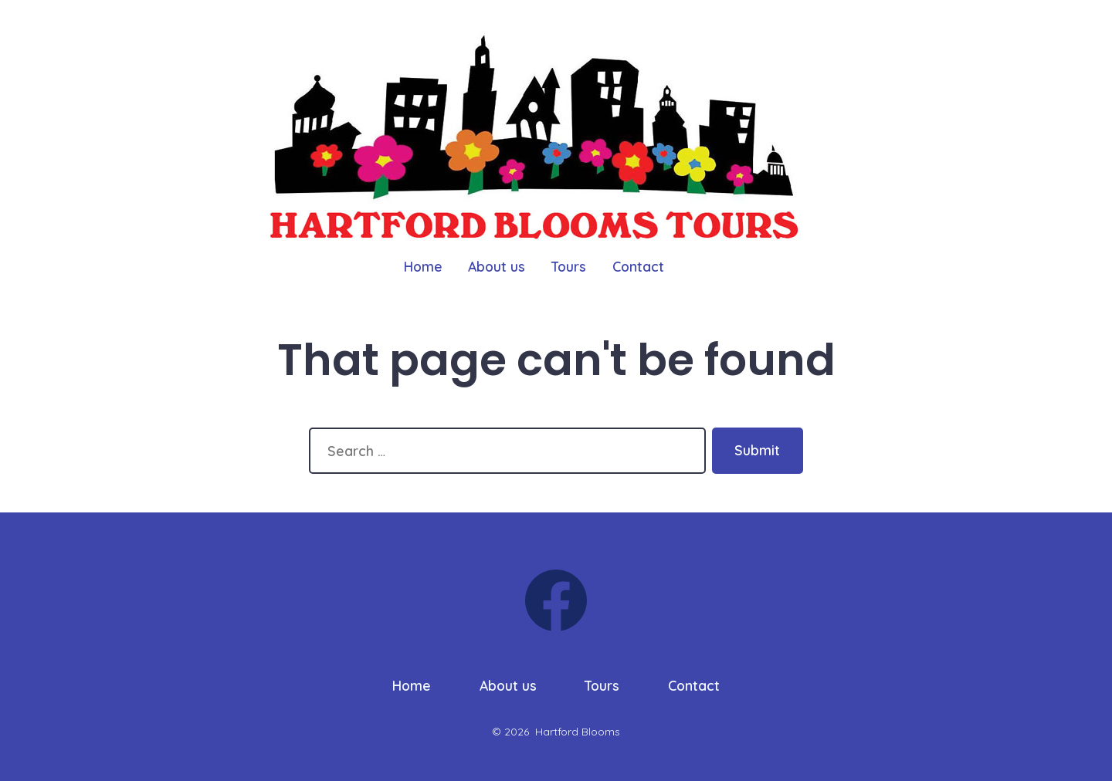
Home (423, 266)
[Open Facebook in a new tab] (556, 600)
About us (496, 266)
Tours (568, 266)
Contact (638, 266)
